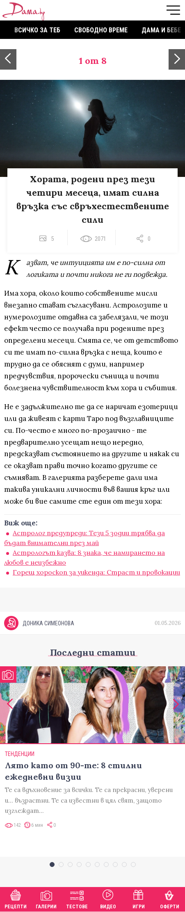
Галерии (46, 898)
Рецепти (16, 898)
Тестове (77, 898)
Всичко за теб (37, 30)
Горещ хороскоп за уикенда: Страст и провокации (96, 572)
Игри (138, 898)
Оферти (169, 898)
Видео (108, 898)
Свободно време (101, 30)
